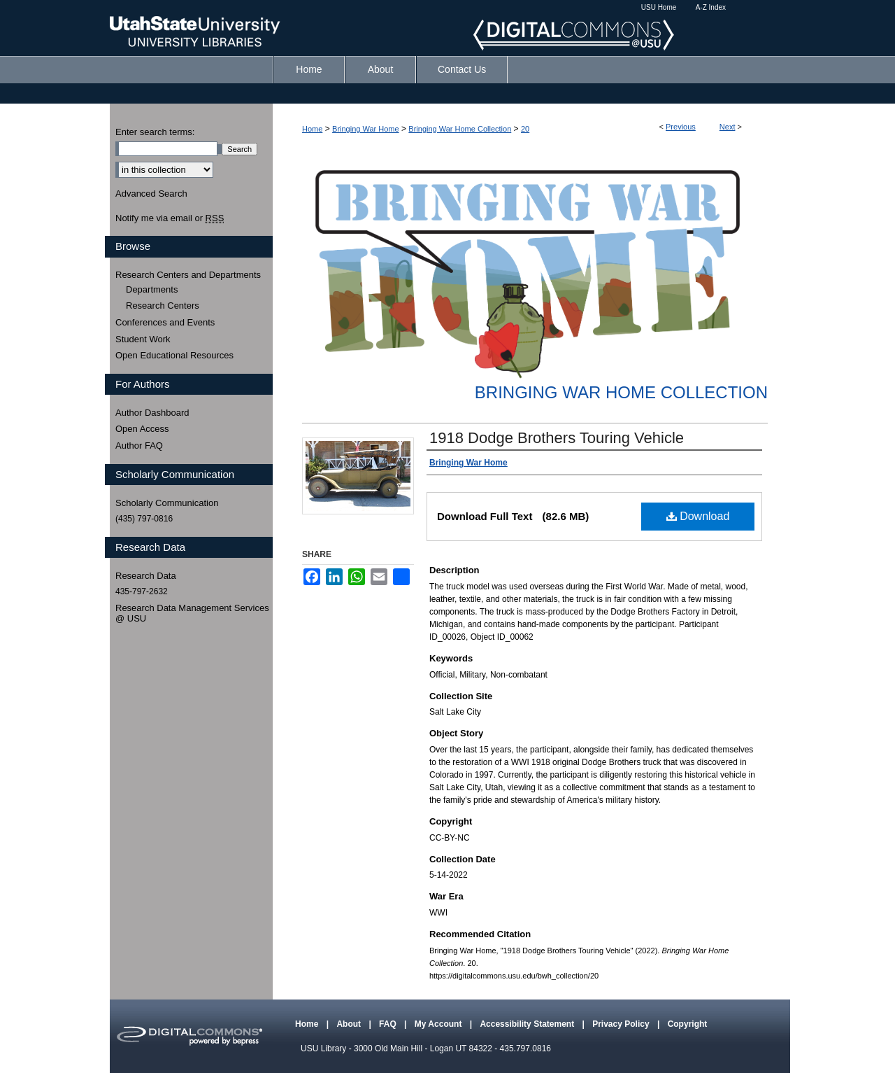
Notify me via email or (169, 218)
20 (525, 129)
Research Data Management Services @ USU (192, 613)
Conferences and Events (165, 322)
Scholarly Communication (166, 503)
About (349, 1024)
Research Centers (162, 305)
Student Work (143, 339)
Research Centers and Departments (188, 274)
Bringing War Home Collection (459, 129)
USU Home (659, 7)
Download (698, 516)
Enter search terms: (154, 132)
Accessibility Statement (528, 1024)
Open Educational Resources (174, 355)
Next (727, 126)
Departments (152, 289)
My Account (439, 1024)
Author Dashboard (152, 412)
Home (312, 129)
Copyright (688, 1024)
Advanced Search (151, 193)
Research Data (145, 575)
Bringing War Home (365, 129)
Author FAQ (139, 445)
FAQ (389, 1024)
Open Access (142, 428)
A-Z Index (711, 7)
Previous (681, 126)
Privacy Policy (622, 1024)
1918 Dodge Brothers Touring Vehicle (556, 438)
